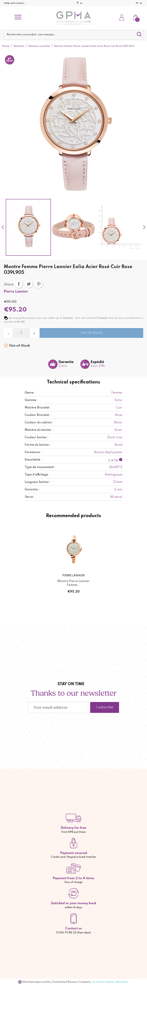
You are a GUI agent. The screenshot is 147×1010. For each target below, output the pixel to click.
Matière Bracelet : (38, 407)
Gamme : (31, 400)
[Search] (73, 35)
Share (19, 284)
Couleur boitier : (37, 437)
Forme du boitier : (38, 444)
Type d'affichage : (37, 474)
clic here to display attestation (110, 982)
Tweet (29, 284)
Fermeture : (33, 452)
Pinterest (38, 284)
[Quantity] (21, 333)
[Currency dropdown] (80, 3)
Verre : (30, 497)
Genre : (30, 392)
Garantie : (32, 489)
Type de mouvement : (40, 467)
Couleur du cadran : (39, 422)
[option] (28, 227)
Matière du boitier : (39, 430)
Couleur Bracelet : (38, 415)
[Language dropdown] (139, 3)
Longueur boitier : (38, 482)
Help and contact (14, 3)
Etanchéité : (33, 459)
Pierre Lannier (16, 291)
